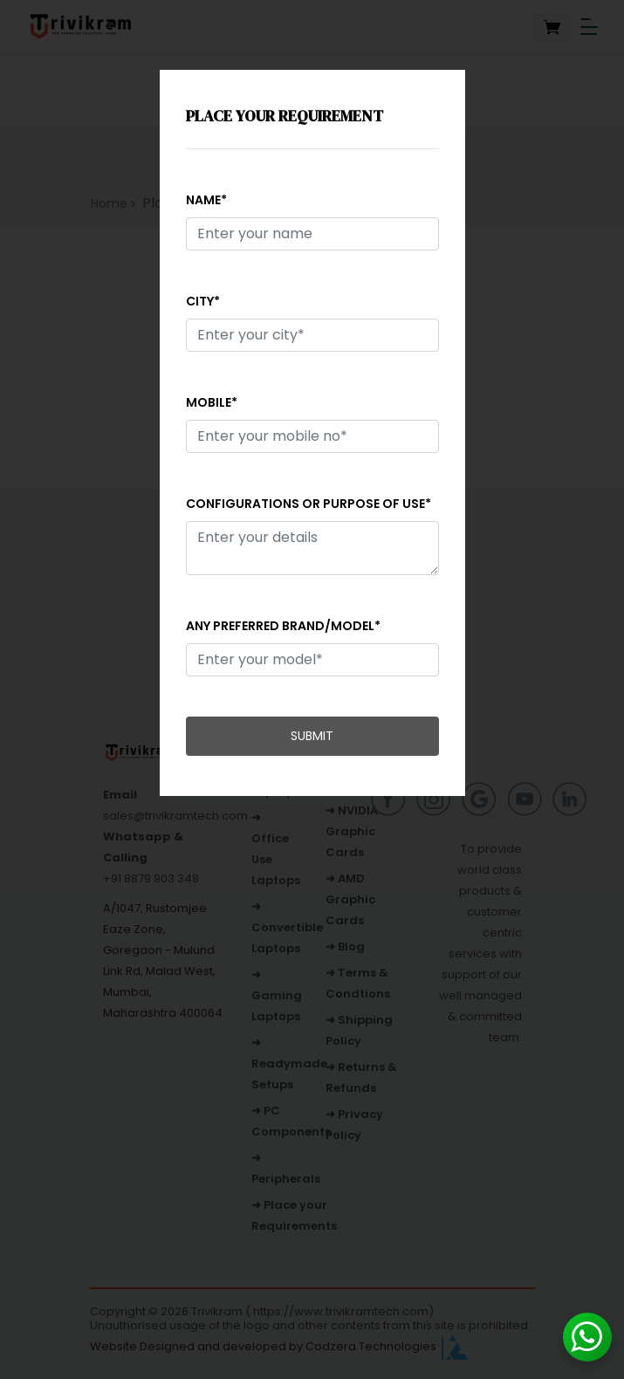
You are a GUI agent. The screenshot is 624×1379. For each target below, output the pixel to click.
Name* (206, 200)
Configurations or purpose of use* (308, 503)
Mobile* (211, 402)
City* (203, 301)
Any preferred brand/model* (283, 626)
